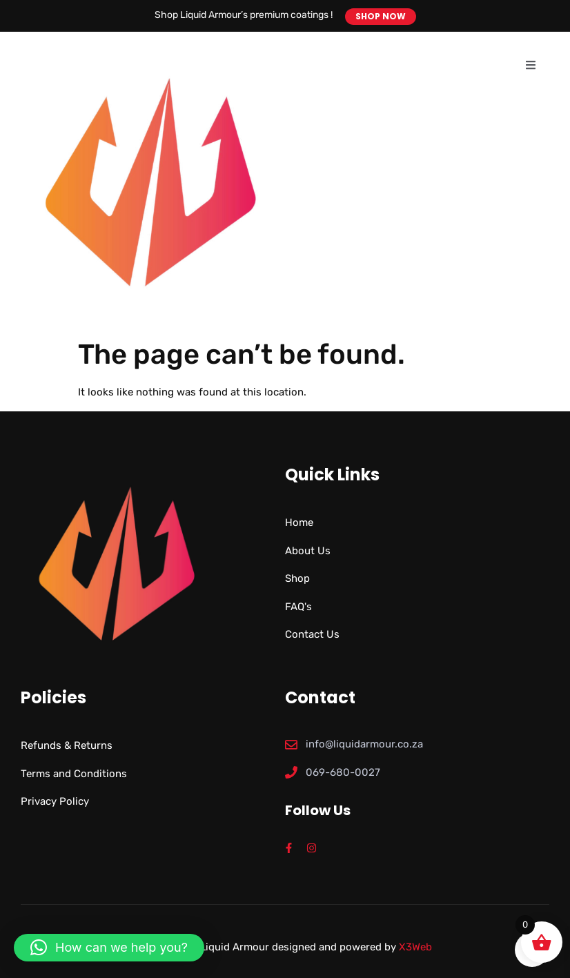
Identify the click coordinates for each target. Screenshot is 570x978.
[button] (109, 947)
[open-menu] (530, 65)
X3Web (415, 947)
